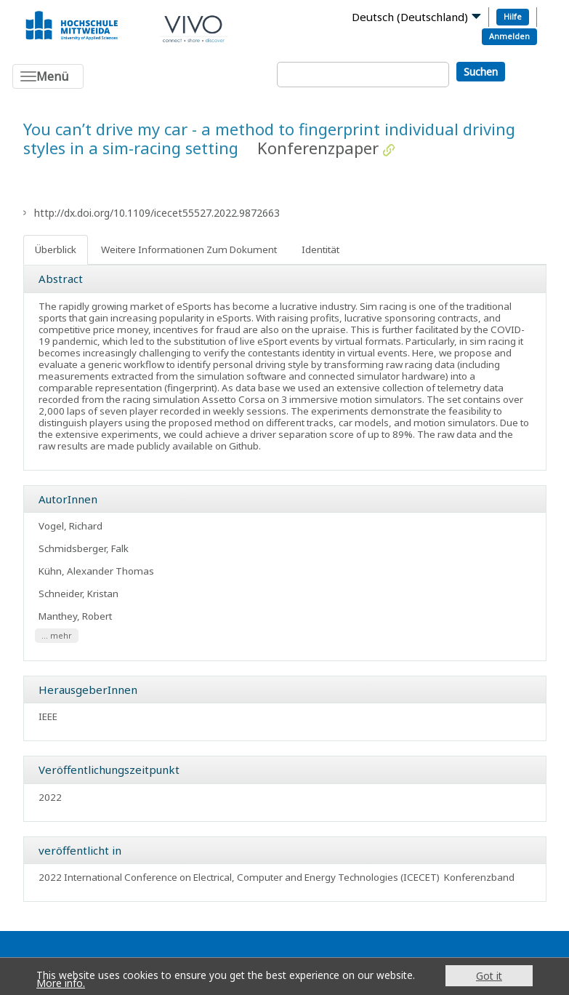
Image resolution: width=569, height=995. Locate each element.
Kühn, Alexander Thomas (96, 571)
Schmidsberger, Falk (84, 548)
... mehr (56, 636)
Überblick (55, 249)
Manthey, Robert (75, 616)
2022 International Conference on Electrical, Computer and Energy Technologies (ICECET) (239, 877)
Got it (489, 976)
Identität (320, 249)
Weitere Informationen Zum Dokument (189, 249)
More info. (60, 983)
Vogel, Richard (70, 525)
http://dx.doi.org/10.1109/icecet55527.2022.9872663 (157, 213)
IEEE (48, 716)
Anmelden (509, 36)
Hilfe (513, 16)
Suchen (481, 72)
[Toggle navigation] (48, 76)
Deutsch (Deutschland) (410, 16)
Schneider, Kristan (78, 593)
